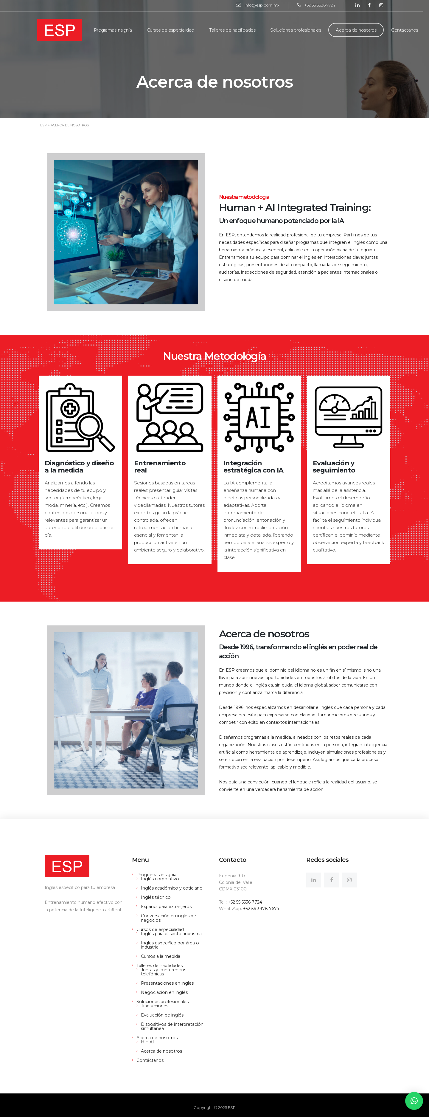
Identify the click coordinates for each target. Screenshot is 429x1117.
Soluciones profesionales (298, 30)
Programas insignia (116, 30)
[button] (414, 1101)
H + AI (147, 1037)
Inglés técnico (155, 897)
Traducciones (154, 1001)
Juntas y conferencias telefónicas (175, 969)
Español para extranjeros (166, 906)
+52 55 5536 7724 (322, 5)
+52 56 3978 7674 (261, 908)
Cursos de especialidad (173, 30)
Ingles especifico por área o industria (169, 944)
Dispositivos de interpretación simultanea (172, 1022)
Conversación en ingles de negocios (168, 918)
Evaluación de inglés (162, 1010)
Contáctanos (407, 30)
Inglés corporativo (159, 878)
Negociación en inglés (164, 988)
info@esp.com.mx (265, 5)
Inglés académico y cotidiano (171, 888)
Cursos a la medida (160, 956)
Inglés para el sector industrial (171, 933)
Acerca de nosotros (359, 30)
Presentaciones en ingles (167, 978)
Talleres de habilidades (235, 30)
